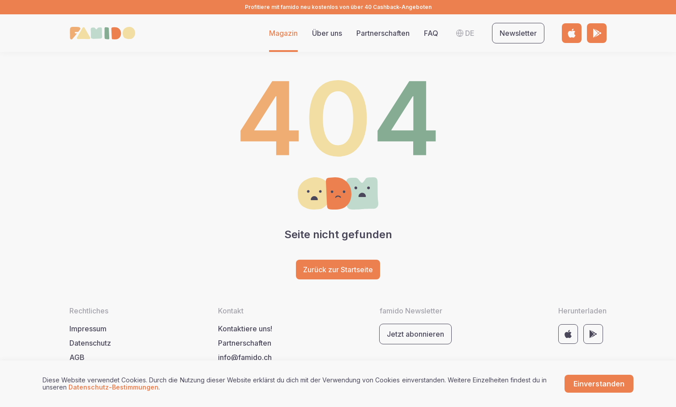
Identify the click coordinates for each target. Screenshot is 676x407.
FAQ (431, 33)
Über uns (327, 33)
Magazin (283, 33)
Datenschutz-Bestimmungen (113, 387)
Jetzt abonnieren (415, 334)
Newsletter (518, 33)
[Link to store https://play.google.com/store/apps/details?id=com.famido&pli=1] (597, 33)
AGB (77, 357)
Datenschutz (90, 342)
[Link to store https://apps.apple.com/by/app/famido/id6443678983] (572, 33)
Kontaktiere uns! (245, 328)
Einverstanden (599, 383)
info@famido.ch (245, 357)
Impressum (88, 328)
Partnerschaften (383, 33)
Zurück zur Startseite (338, 269)
